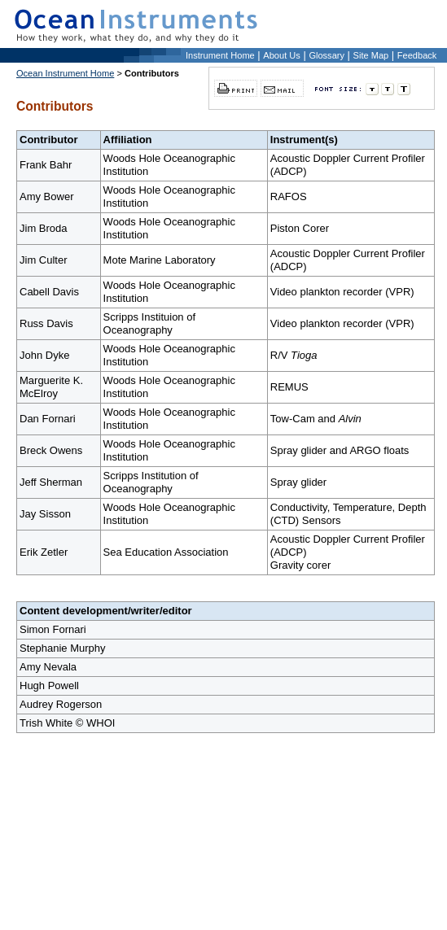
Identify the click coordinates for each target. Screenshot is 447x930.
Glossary (326, 55)
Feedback (417, 55)
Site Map (371, 55)
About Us (281, 55)
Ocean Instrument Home (65, 73)
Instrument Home (220, 55)
